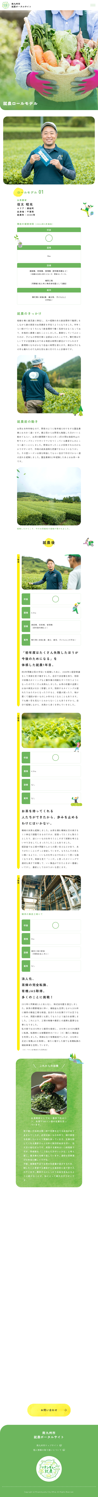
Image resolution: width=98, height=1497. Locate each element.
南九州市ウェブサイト (47, 1445)
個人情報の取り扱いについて (47, 1450)
